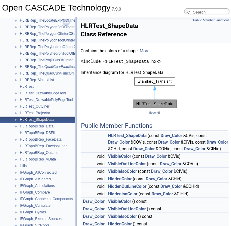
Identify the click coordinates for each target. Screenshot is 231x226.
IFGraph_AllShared (35, 179)
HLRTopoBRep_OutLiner (40, 153)
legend (154, 112)
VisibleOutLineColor (127, 163)
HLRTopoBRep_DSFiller (39, 133)
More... (146, 50)
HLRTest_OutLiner (35, 106)
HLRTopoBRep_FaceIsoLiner (43, 146)
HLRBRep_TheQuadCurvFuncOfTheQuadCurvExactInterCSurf (70, 73)
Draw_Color (171, 135)
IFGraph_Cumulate (35, 205)
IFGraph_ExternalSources (41, 219)
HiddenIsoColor (122, 193)
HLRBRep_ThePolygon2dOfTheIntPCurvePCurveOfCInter (66, 27)
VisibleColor (119, 156)
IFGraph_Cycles (33, 212)
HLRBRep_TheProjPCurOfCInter (46, 60)
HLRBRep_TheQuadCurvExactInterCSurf (53, 67)
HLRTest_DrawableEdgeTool (43, 93)
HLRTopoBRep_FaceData (41, 139)
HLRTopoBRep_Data (37, 126)
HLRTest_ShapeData (37, 120)
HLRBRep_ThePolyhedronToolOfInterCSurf (54, 53)
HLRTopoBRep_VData (38, 159)
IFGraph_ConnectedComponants (46, 199)
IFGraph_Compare (35, 192)
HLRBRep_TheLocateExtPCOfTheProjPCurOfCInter (62, 20)
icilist (24, 166)
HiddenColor (120, 178)
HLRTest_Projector (35, 113)
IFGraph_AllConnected (38, 172)
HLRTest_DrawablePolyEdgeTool (46, 100)
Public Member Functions (211, 20)
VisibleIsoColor (122, 171)
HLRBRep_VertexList (37, 80)
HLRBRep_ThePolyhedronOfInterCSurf (51, 47)
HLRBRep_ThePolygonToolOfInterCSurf (52, 40)
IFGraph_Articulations (37, 186)
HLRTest (27, 86)
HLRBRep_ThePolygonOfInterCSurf (49, 34)
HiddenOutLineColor (127, 186)
